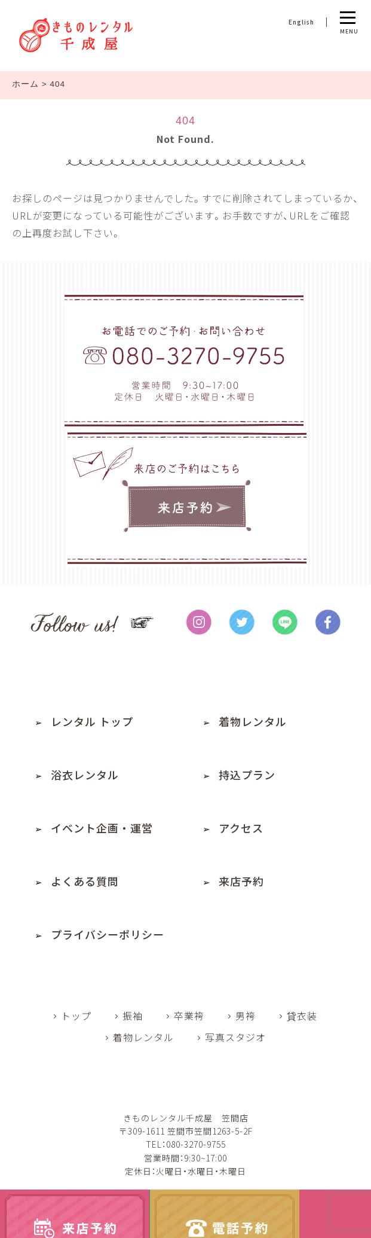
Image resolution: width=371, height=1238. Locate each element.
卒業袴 (189, 1015)
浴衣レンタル (85, 774)
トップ (76, 1015)
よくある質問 (85, 881)
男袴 (245, 1015)
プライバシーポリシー (107, 934)
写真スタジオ (235, 1037)
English (301, 21)
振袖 (132, 1015)
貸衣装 (302, 1015)
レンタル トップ (92, 721)
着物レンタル (253, 721)
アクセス (241, 828)
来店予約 (241, 881)
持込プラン (247, 774)
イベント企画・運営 (102, 828)
